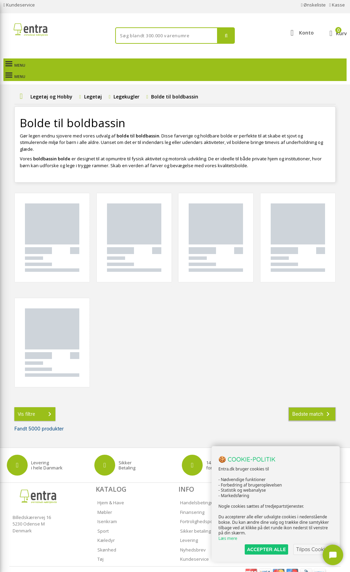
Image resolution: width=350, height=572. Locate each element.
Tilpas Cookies (313, 549)
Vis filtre (36, 403)
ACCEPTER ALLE (266, 549)
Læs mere (227, 538)
